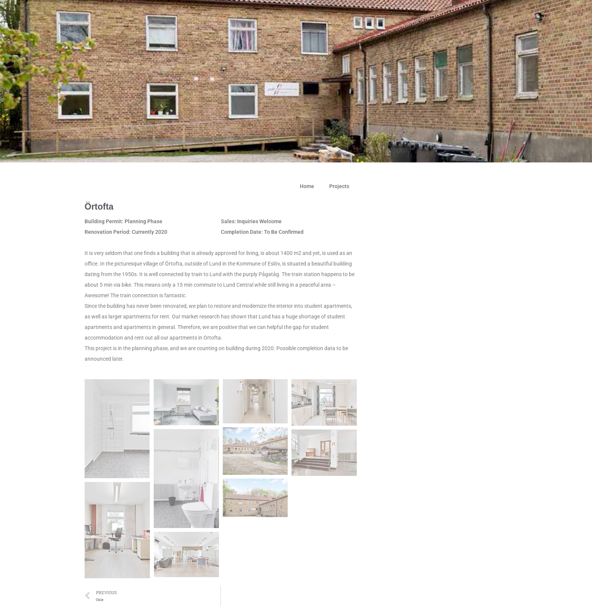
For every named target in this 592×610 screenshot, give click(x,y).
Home (307, 186)
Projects (339, 186)
